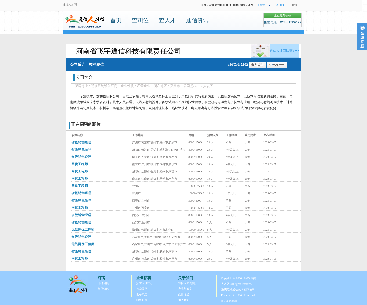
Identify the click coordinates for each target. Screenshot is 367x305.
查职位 (140, 20)
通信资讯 (197, 20)
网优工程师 (79, 164)
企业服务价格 (282, 15)
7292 (244, 64)
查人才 (167, 20)
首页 (115, 20)
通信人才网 (70, 4)
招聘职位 (96, 64)
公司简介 (77, 64)
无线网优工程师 (82, 229)
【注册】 (280, 5)
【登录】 (262, 5)
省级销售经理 (81, 142)
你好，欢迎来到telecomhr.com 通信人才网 (227, 5)
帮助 (294, 5)
